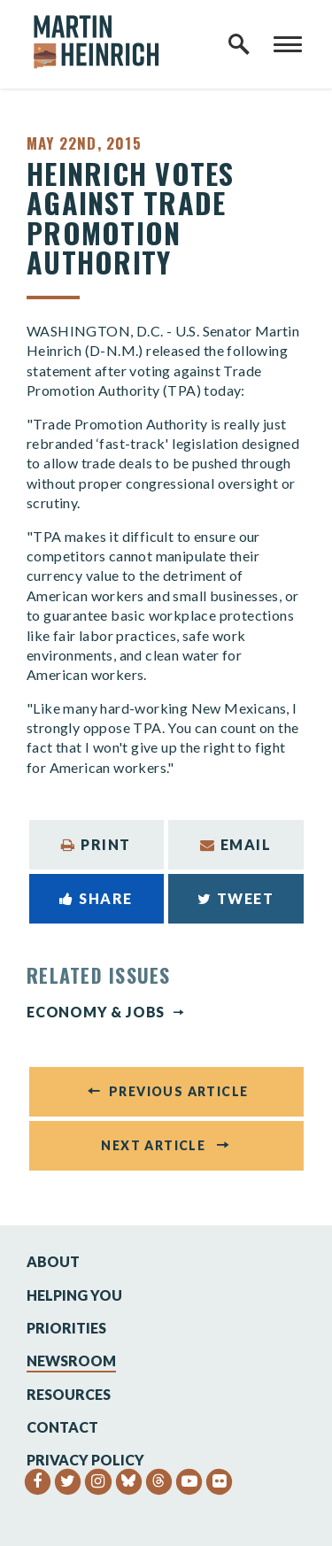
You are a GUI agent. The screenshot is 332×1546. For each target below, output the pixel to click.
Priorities (66, 1327)
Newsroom (71, 1360)
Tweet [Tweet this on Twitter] (235, 898)
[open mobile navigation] (287, 44)
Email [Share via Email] (236, 844)
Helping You (74, 1295)
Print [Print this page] (96, 844)
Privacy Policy (85, 1459)
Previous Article (178, 1091)
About (53, 1261)
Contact (62, 1426)
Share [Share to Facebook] (96, 898)
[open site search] (239, 44)
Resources (69, 1394)
